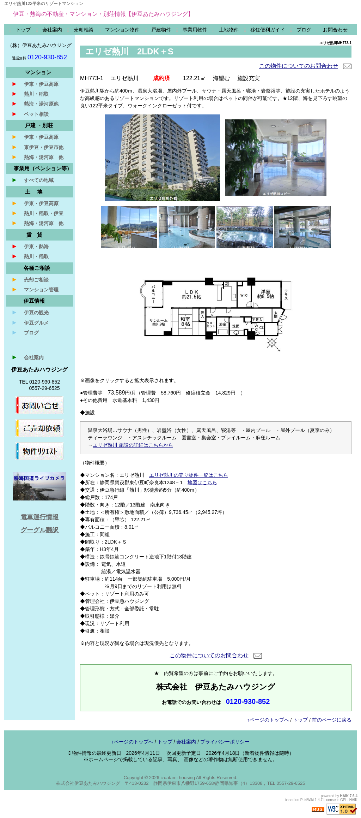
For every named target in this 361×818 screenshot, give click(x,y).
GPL (343, 800)
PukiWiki (307, 800)
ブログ (25, 332)
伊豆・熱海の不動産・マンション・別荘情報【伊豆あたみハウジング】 (103, 14)
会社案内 (27, 357)
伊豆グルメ (30, 322)
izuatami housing (177, 777)
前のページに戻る (331, 720)
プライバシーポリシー (225, 742)
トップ (300, 720)
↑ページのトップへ (268, 720)
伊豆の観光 (30, 312)
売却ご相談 (30, 279)
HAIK (344, 796)
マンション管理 (35, 289)
